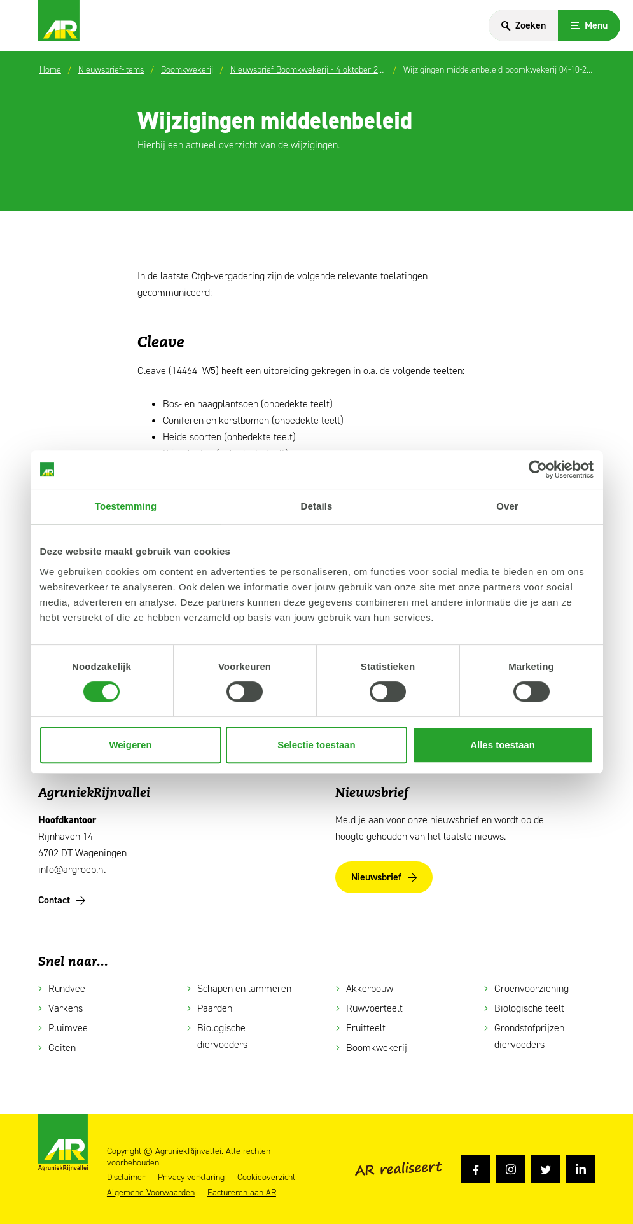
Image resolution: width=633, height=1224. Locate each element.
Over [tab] (507, 506)
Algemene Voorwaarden (151, 1193)
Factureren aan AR (241, 1193)
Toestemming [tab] (126, 506)
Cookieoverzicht (266, 1177)
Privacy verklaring (191, 1177)
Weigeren (130, 744)
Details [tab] (317, 506)
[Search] (523, 25)
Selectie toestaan (316, 744)
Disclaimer (126, 1177)
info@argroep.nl (72, 869)
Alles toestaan (502, 744)
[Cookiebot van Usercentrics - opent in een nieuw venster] (538, 469)
